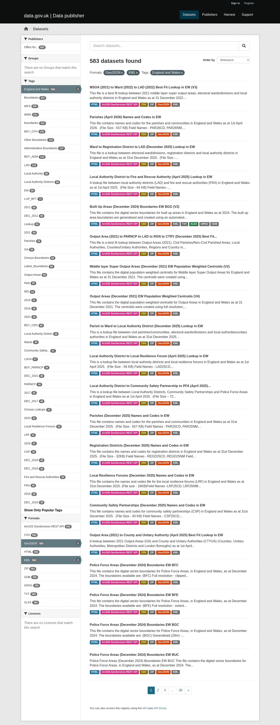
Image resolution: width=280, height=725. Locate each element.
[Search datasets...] (164, 46)
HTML (94, 104)
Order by (209, 60)
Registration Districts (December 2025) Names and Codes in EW (139, 445)
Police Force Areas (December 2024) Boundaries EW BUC (134, 654)
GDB (214, 223)
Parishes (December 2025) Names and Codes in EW (129, 415)
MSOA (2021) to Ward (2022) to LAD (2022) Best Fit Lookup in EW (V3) (144, 87)
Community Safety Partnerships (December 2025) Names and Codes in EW (147, 505)
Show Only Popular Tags (43, 510)
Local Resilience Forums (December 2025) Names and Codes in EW (142, 475)
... (172, 690)
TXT (184, 223)
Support (247, 14)
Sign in (235, 3)
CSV (143, 104)
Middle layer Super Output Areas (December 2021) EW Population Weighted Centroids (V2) (160, 266)
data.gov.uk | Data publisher (54, 15)
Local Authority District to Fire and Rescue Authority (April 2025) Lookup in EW (151, 177)
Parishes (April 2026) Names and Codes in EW (125, 117)
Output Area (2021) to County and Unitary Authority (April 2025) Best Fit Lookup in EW (156, 535)
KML (175, 104)
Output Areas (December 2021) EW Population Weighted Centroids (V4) (145, 296)
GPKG (204, 223)
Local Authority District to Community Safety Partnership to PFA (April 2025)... (150, 386)
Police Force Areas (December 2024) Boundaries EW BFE (134, 595)
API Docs (159, 708)
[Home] (26, 29)
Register (249, 3)
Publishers (209, 14)
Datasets (189, 14)
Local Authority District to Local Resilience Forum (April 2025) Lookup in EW (149, 356)
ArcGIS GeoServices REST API (119, 104)
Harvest (229, 14)
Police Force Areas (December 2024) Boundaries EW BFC (134, 565)
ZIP (152, 104)
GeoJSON (163, 104)
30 (180, 690)
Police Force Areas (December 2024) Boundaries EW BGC (134, 624)
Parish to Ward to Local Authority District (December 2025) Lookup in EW (146, 326)
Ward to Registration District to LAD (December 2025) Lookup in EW (142, 147)
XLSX (194, 223)
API (144, 708)
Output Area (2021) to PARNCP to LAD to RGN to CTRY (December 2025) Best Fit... (153, 236)
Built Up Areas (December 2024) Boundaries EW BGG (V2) (134, 206)
